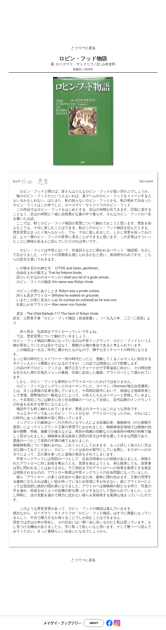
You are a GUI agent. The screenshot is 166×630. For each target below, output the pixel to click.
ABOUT (93, 623)
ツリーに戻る (83, 48)
